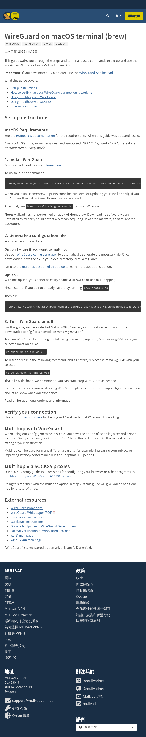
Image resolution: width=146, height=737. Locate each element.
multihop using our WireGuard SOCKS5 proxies (38, 476)
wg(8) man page (22, 535)
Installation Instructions (28, 517)
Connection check (29, 417)
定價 (8, 596)
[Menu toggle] (15, 16)
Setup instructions (24, 88)
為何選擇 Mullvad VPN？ (24, 627)
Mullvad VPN (15, 608)
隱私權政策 (84, 590)
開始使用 (134, 16)
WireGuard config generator (37, 254)
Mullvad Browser (18, 615)
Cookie (81, 596)
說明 (8, 584)
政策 (79, 578)
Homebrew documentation (35, 136)
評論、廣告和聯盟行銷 (93, 615)
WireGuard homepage (27, 508)
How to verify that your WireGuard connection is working (51, 92)
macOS (48, 43)
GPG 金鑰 (16, 708)
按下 (8, 651)
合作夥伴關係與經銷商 (93, 608)
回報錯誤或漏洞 (88, 620)
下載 (8, 639)
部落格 (10, 602)
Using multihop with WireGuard (33, 97)
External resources (24, 106)
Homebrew (53, 165)
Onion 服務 (17, 715)
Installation (31, 43)
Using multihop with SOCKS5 (31, 102)
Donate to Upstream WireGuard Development (44, 526)
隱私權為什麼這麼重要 (22, 621)
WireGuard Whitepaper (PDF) (31, 513)
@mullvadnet (90, 681)
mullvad (86, 704)
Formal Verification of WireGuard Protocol (41, 531)
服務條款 (83, 602)
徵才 (10, 657)
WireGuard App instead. (96, 73)
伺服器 (10, 590)
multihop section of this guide (43, 266)
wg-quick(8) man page (26, 540)
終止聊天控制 (15, 645)
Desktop (61, 43)
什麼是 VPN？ (15, 633)
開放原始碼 (84, 584)
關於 (8, 578)
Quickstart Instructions (27, 522)
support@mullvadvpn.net (29, 700)
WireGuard (13, 43)
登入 (119, 16)
